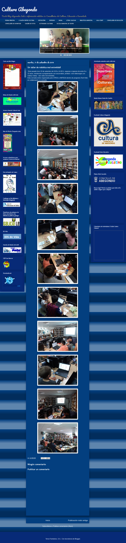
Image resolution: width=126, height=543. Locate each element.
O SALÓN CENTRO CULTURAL (26, 20)
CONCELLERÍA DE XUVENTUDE (13, 23)
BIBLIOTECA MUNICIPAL (86, 20)
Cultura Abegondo (19, 9)
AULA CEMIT (99, 20)
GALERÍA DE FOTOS (30, 23)
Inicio (48, 520)
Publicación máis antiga (78, 520)
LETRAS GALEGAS (71, 20)
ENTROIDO (52, 20)
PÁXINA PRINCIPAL (10, 20)
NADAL (60, 20)
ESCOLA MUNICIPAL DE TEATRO (65, 23)
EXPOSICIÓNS (41, 20)
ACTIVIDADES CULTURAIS (46, 23)
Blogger (77, 539)
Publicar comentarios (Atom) (63, 526)
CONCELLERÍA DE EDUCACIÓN (115, 20)
